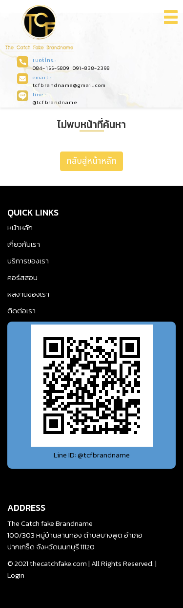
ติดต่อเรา (21, 310)
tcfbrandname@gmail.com (69, 85)
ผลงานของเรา (28, 294)
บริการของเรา (28, 260)
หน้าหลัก (20, 227)
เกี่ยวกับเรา (23, 244)
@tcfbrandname (55, 102)
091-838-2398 (91, 68)
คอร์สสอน (22, 277)
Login (15, 575)
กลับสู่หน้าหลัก (91, 161)
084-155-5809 (51, 68)
